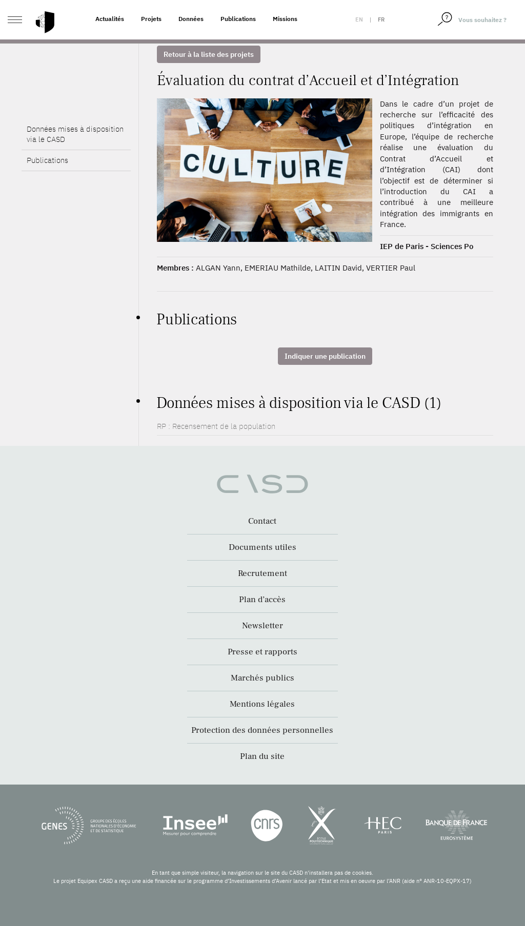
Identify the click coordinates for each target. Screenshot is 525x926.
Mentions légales (262, 704)
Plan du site (262, 756)
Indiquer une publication (325, 356)
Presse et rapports (262, 651)
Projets (151, 19)
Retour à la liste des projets (209, 54)
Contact (262, 521)
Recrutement (262, 573)
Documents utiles (262, 547)
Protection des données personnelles (262, 730)
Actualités (109, 19)
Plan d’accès (262, 599)
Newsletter (262, 625)
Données (191, 19)
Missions (285, 19)
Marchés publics (262, 678)
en (359, 19)
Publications (238, 19)
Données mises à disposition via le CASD (75, 134)
